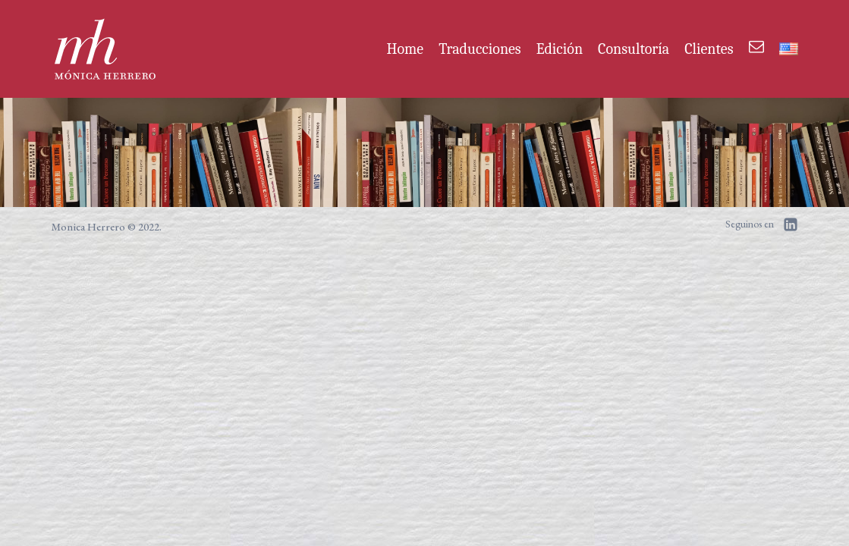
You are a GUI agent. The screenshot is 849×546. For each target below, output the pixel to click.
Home (405, 49)
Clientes (708, 49)
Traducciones (480, 49)
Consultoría (633, 49)
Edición (559, 49)
